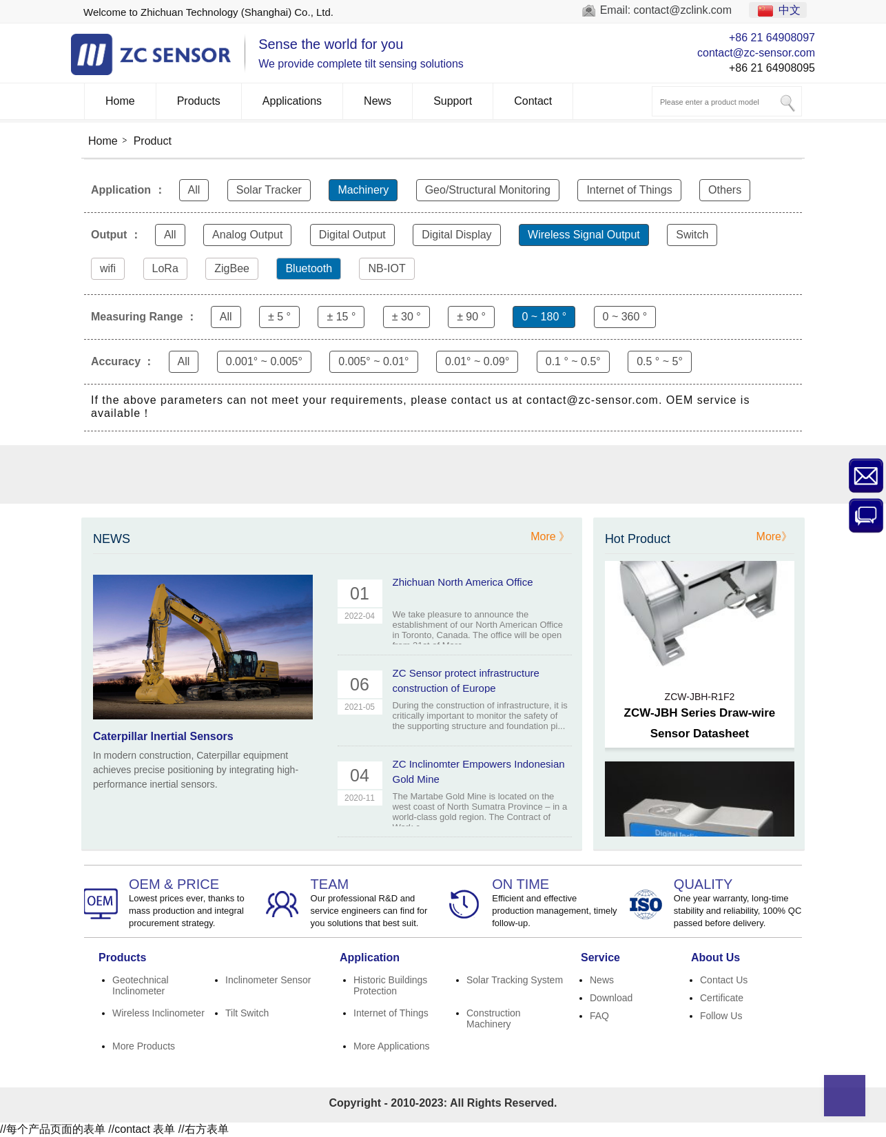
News (377, 101)
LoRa (165, 268)
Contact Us (724, 979)
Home (120, 101)
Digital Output (352, 234)
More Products (143, 1046)
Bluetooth (308, 268)
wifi (108, 268)
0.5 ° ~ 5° (660, 361)
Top (844, 1095)
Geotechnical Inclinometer (140, 985)
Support (452, 101)
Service (600, 957)
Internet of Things (629, 190)
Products (198, 101)
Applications (292, 101)
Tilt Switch (247, 1012)
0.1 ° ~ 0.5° (573, 361)
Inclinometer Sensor (268, 979)
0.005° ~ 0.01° (373, 361)
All (194, 190)
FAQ (599, 1015)
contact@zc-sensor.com (756, 53)
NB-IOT (386, 268)
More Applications (391, 1046)
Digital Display (456, 234)
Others (724, 190)
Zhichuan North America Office (463, 582)
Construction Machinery (493, 1018)
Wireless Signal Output (584, 234)
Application (370, 957)
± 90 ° (471, 316)
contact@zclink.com (683, 10)
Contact (533, 101)
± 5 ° (279, 316)
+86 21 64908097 (772, 37)
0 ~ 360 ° (625, 316)
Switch (692, 234)
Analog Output (247, 234)
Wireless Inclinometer (158, 1012)
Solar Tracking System (514, 979)
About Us (715, 957)
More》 (774, 536)
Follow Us (721, 1015)
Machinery (363, 190)
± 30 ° (406, 316)
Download (611, 997)
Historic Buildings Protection (390, 985)
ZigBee (231, 268)
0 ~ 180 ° (544, 316)
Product (153, 141)
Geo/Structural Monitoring (487, 190)
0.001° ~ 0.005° (264, 361)
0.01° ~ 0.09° (477, 361)
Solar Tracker (269, 190)
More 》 (550, 536)
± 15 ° (341, 316)
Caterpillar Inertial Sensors (163, 736)
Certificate (721, 997)
